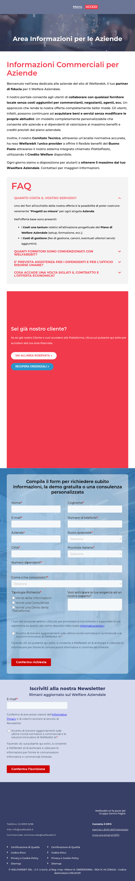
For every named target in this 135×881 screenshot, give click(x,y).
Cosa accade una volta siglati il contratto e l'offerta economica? (56, 274)
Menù (77, 7)
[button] (67, 198)
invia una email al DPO (105, 834)
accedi (91, 7)
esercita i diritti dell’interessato (110, 829)
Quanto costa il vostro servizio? (45, 198)
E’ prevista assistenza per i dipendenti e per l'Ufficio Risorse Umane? (63, 263)
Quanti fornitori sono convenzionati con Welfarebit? (53, 253)
